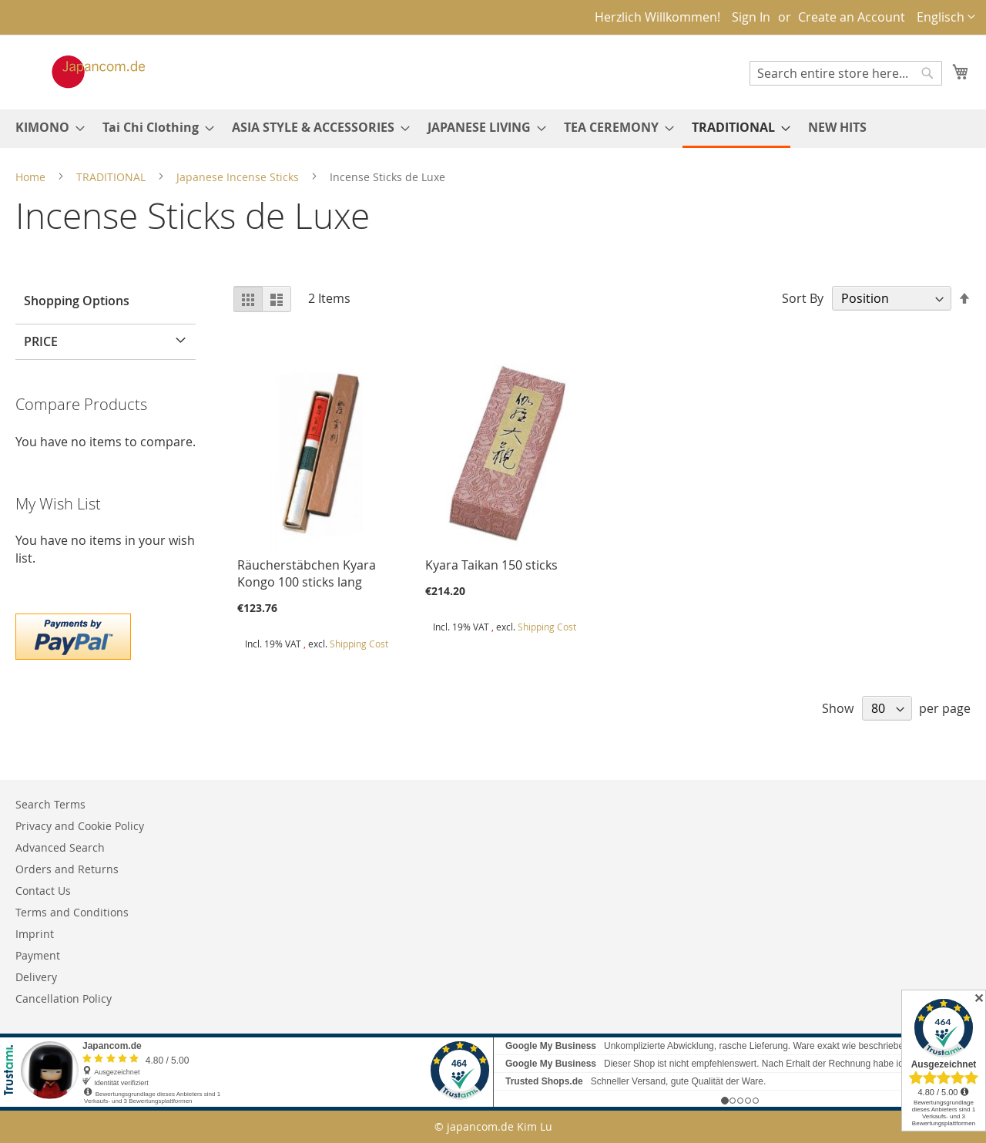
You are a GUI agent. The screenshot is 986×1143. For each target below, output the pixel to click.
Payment (37, 955)
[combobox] (846, 73)
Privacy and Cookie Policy (79, 826)
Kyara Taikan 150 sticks (491, 564)
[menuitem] (45, 127)
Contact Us (43, 890)
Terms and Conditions (72, 912)
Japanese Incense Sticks (239, 177)
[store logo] (82, 72)
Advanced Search (60, 847)
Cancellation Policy (63, 998)
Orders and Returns (67, 869)
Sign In (751, 16)
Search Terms (50, 804)
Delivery (36, 977)
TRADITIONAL (112, 177)
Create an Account (851, 16)
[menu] (493, 128)
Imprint (34, 933)
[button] (946, 17)
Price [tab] (41, 341)
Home (32, 177)
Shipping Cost (359, 643)
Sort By (802, 298)
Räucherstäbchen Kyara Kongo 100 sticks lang (306, 573)
